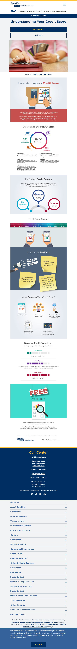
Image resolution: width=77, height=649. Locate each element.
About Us (14, 502)
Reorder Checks (17, 614)
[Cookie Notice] (38, 638)
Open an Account (18, 516)
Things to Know (17, 521)
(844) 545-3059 (38, 474)
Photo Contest (17, 577)
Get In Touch (16, 554)
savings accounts (35, 622)
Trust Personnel (17, 600)
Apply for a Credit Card (21, 586)
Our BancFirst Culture (20, 526)
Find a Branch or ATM (20, 530)
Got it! (37, 645)
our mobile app (52, 624)
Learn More (15, 572)
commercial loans (51, 622)
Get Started (15, 540)
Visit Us (38, 35)
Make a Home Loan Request (23, 596)
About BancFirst (17, 507)
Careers (14, 535)
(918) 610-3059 (38, 466)
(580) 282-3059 (38, 463)
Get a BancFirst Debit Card (22, 610)
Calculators (15, 568)
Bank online (36, 624)
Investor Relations (18, 558)
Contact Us (38, 29)
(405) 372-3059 (38, 461)
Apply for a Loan (18, 544)
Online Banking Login (38, 16)
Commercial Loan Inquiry (22, 549)
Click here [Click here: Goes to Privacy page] (43, 635)
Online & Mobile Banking (22, 563)
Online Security (17, 605)
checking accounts (20, 622)
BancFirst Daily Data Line (22, 582)
